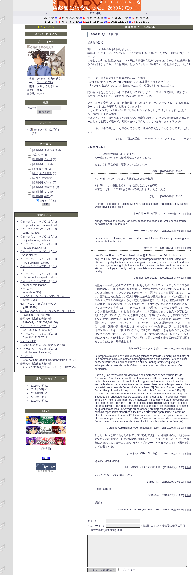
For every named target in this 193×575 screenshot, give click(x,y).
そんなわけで (28, 341)
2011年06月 (37, 389)
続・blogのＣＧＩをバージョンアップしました (47, 311)
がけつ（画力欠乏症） (45, 129)
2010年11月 (37, 396)
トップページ (46, 27)
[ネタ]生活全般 (41, 177)
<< (47, 13)
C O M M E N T (96, 143)
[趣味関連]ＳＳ (41, 191)
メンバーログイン (46, 34)
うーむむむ (26, 288)
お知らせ (37, 154)
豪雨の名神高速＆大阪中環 (36, 318)
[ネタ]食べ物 (39, 168)
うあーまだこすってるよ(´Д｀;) (38, 221)
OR (55, 201)
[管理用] (46, 448)
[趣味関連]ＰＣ (41, 164)
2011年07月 (37, 385)
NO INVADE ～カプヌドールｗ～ (39, 303)
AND (43, 201)
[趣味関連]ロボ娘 (42, 159)
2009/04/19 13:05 (160, 134)
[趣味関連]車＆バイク (45, 150)
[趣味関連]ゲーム (42, 182)
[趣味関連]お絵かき (43, 187)
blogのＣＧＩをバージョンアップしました (45, 296)
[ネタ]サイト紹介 (42, 173)
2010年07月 (37, 400)
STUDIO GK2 (45, 82)
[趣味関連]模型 (41, 196)
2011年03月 (37, 393)
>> (145, 13)
